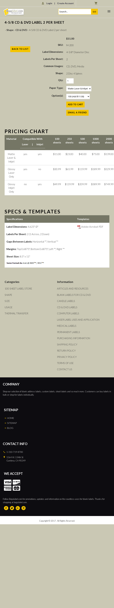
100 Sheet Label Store (18, 288)
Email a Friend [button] (77, 112)
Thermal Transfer (16, 313)
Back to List (20, 49)
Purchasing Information (73, 338)
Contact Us (64, 369)
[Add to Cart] (75, 104)
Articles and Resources (72, 288)
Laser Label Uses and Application (78, 319)
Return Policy (66, 350)
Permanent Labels (68, 332)
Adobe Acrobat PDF (90, 226)
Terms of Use (65, 362)
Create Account (65, 3)
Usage (8, 307)
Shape (10, 29)
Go (94, 11)
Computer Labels (68, 313)
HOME (10, 418)
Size (7, 300)
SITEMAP (12, 423)
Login (49, 3)
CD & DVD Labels (67, 307)
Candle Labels (66, 300)
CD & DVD (21, 29)
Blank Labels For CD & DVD (74, 294)
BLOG (10, 428)
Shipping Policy (67, 344)
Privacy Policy (67, 356)
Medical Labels (66, 325)
